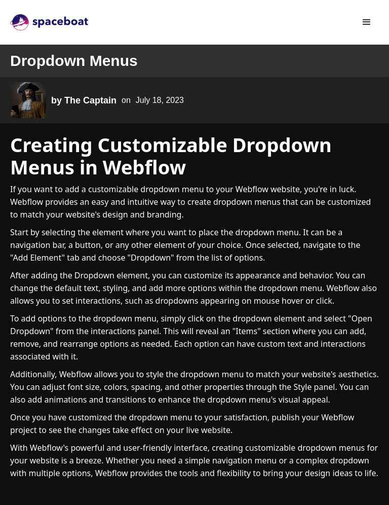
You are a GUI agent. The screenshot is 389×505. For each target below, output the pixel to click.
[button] (367, 22)
